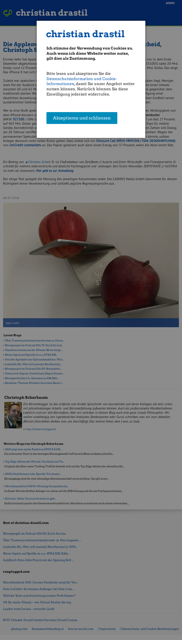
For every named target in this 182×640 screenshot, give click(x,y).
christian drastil (85, 34)
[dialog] (91, 79)
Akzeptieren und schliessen (82, 118)
